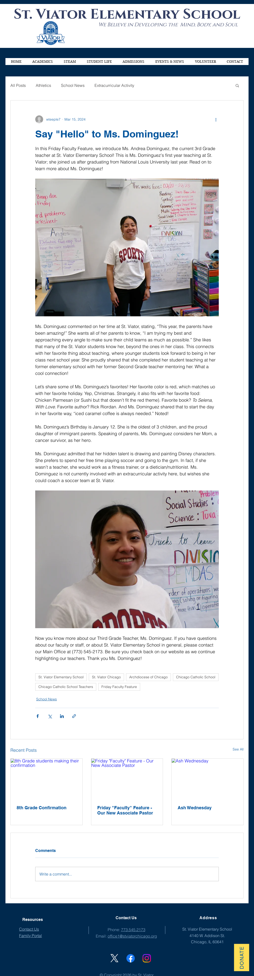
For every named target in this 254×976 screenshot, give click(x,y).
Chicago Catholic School (195, 677)
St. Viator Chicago (106, 677)
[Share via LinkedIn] (62, 716)
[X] (114, 958)
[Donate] (241, 957)
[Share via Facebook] (37, 716)
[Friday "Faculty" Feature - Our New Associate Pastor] (127, 779)
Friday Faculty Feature (119, 686)
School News (73, 85)
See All (238, 749)
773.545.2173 (133, 929)
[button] (43, 61)
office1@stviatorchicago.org (132, 936)
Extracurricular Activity (114, 85)
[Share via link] (74, 716)
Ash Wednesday (195, 807)
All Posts (18, 85)
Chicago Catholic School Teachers (65, 686)
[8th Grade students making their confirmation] (46, 779)
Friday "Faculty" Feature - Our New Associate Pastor (125, 810)
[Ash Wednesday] (207, 779)
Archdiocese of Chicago (148, 677)
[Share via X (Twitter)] (49, 716)
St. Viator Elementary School (61, 677)
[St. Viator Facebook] (130, 958)
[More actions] (216, 119)
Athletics (43, 85)
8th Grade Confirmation (41, 807)
